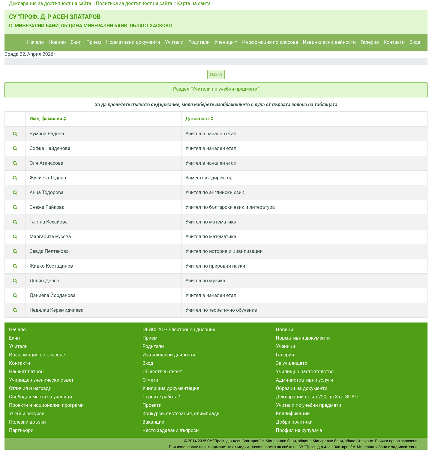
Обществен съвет (162, 371)
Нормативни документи (133, 42)
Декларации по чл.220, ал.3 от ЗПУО (317, 397)
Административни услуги (304, 380)
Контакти (394, 42)
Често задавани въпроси (170, 430)
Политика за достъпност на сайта (134, 3)
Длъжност (199, 119)
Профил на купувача (299, 430)
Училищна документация (171, 388)
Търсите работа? (161, 397)
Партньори (21, 430)
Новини (57, 42)
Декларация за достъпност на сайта (50, 3)
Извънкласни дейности (329, 42)
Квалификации (293, 413)
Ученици (224, 42)
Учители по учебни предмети (308, 405)
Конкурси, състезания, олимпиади (181, 413)
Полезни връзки (27, 422)
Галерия (370, 42)
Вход (415, 42)
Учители (174, 42)
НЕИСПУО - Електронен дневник (178, 329)
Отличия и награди (30, 388)
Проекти (152, 405)
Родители (199, 42)
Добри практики (294, 422)
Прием (93, 42)
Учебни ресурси (26, 413)
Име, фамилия (47, 119)
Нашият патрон (26, 371)
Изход (216, 74)
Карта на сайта (194, 3)
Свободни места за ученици (40, 397)
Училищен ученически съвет (41, 380)
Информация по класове (270, 42)
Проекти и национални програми (46, 405)
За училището (291, 363)
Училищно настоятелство (305, 371)
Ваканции (153, 422)
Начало (35, 42)
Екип (75, 42)
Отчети (150, 380)
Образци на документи (302, 388)
